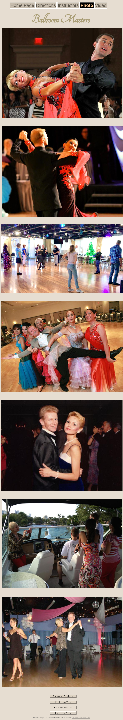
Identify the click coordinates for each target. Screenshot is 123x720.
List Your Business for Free (81, 718)
